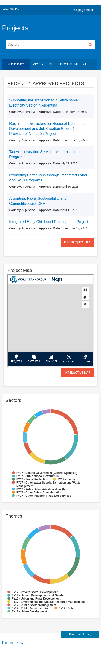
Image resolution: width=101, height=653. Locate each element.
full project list (77, 242)
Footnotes (11, 642)
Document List (73, 64)
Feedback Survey (80, 634)
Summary (16, 64)
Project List (43, 64)
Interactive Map (77, 372)
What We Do (11, 9)
